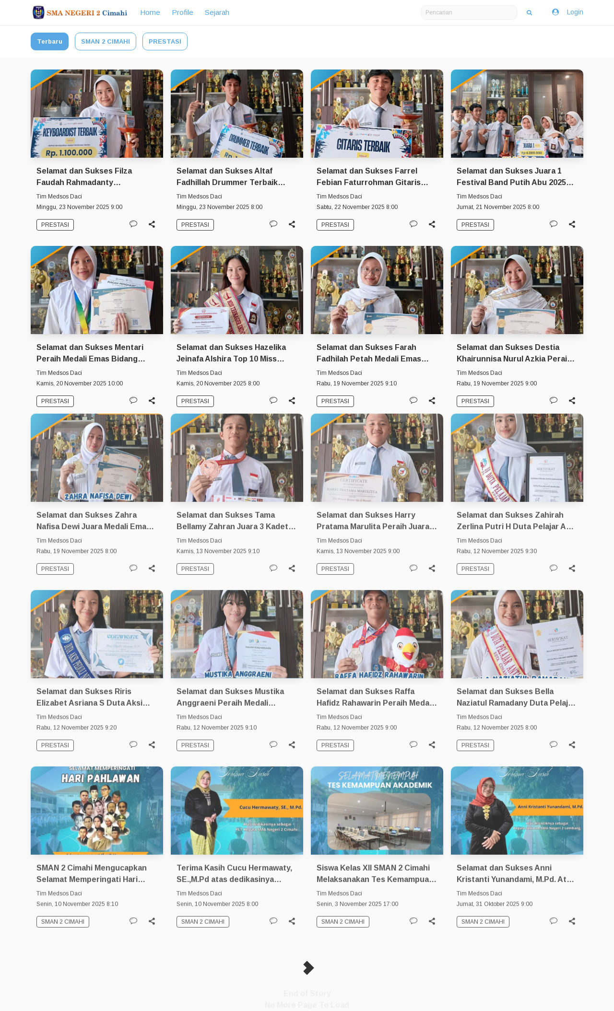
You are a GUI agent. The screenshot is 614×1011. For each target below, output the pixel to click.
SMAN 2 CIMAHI (105, 41)
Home (150, 12)
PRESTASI (165, 41)
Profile (182, 12)
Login (567, 12)
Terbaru (49, 41)
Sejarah (217, 12)
